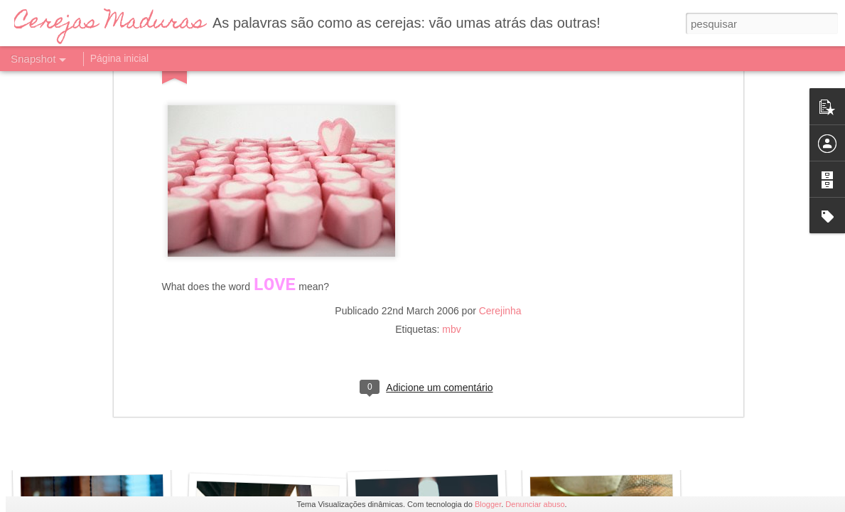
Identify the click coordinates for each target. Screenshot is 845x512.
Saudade (606, 444)
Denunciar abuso (534, 504)
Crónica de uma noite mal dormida (138, 452)
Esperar (260, 443)
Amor (440, 450)
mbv (451, 95)
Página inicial (119, 58)
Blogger (488, 504)
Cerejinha (500, 76)
